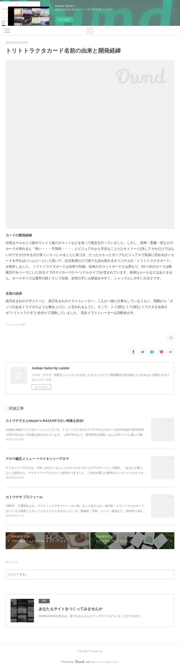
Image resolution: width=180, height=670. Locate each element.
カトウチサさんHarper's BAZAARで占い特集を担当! (45, 421)
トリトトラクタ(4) (15, 324)
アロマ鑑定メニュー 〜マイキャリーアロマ (37, 459)
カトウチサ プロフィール (24, 497)
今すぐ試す (64, 19)
